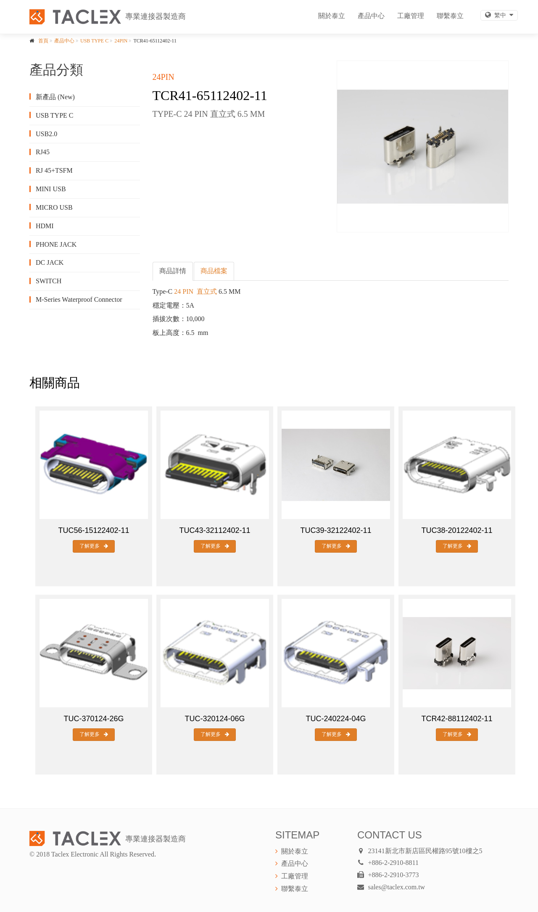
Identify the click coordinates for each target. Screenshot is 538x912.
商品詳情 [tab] (172, 270)
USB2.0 (46, 133)
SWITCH (48, 281)
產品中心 (371, 15)
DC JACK (49, 262)
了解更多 (93, 546)
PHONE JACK (56, 244)
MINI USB (51, 188)
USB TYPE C (94, 41)
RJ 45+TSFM (54, 170)
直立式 (207, 291)
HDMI (45, 225)
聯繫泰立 (450, 15)
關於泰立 (331, 15)
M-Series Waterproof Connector (79, 299)
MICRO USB (54, 207)
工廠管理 (410, 15)
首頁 (43, 41)
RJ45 (43, 152)
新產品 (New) (55, 96)
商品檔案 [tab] (213, 270)
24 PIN (183, 291)
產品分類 (56, 69)
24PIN (120, 41)
